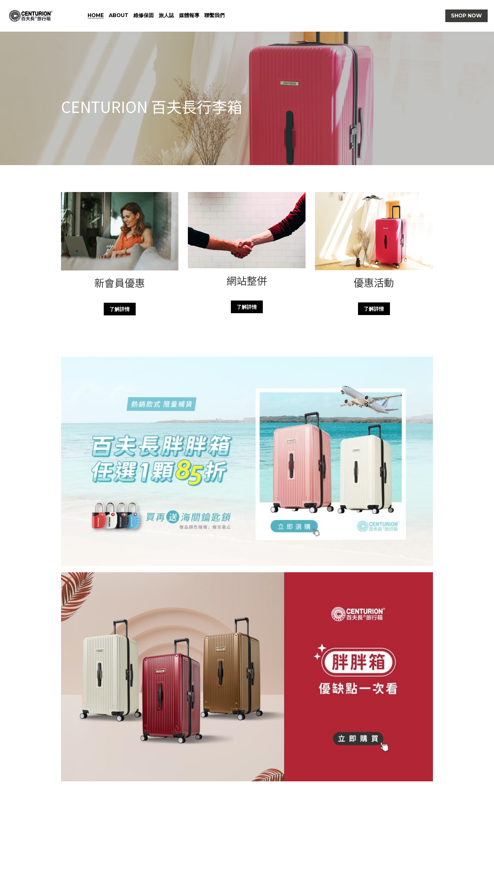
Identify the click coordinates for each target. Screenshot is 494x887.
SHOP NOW (466, 16)
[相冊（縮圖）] (247, 461)
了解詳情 (119, 309)
